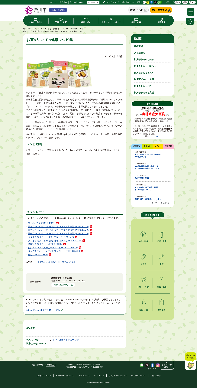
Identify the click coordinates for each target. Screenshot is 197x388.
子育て (143, 264)
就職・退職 (161, 287)
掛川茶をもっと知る (144, 59)
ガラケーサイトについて (65, 376)
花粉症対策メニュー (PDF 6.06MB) (45, 244)
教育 (161, 264)
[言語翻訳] (93, 2)
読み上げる (130, 2)
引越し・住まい (143, 287)
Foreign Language (76, 2)
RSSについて (99, 376)
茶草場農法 (139, 53)
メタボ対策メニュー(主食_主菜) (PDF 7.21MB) (51, 237)
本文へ (52, 2)
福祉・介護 (143, 310)
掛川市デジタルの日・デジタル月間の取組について (148, 156)
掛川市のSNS (152, 369)
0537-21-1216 (62, 281)
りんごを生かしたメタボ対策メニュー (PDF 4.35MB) (54, 251)
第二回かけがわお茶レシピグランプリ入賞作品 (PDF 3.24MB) (58, 230)
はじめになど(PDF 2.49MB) (41, 223)
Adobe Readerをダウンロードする (44, 310)
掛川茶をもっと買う (144, 73)
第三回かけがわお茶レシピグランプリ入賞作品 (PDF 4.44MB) (58, 226)
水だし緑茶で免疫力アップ (65, 340)
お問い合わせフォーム (63, 285)
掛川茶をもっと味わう (51, 29)
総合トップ (27, 29)
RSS (155, 203)
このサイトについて (44, 376)
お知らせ (147, 146)
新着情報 (138, 46)
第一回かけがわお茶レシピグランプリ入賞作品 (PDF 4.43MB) (58, 233)
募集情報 (168, 146)
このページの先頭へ (167, 366)
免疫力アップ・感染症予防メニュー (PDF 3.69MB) (53, 247)
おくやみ (161, 310)
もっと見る (165, 203)
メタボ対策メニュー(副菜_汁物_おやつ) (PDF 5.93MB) (55, 241)
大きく (192, 2)
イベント (158, 146)
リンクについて (84, 376)
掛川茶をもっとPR (143, 86)
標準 (185, 2)
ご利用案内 (63, 2)
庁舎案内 (50, 365)
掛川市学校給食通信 (142, 178)
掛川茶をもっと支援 (144, 92)
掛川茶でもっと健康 (50, 31)
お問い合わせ (136, 10)
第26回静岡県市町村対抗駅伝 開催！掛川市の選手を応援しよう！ (147, 167)
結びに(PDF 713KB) (38, 254)
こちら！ (156, 136)
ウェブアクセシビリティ (118, 376)
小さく (178, 2)
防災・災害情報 (159, 10)
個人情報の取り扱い (138, 376)
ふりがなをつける (112, 2)
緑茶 (159, 2)
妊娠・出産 (161, 241)
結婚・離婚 (143, 241)
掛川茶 (37, 29)
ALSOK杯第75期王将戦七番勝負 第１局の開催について (147, 188)
